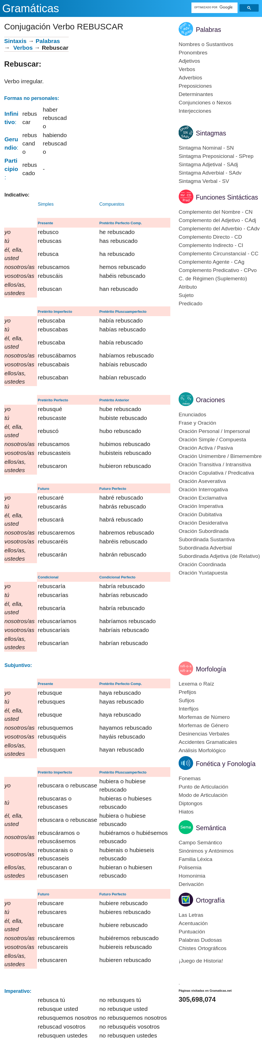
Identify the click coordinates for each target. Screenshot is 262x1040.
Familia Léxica (195, 859)
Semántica (211, 828)
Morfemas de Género (204, 725)
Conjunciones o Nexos (205, 102)
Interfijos (189, 709)
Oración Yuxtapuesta (203, 573)
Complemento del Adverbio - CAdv (219, 228)
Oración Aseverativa (202, 481)
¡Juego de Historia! (201, 961)
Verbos (23, 47)
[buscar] (214, 7)
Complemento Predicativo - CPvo (218, 270)
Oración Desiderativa (203, 523)
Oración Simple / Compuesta (212, 439)
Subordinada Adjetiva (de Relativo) (219, 556)
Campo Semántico (200, 842)
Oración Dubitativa (200, 514)
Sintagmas (211, 133)
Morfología (211, 669)
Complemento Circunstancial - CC (218, 253)
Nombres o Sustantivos (206, 44)
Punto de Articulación (203, 787)
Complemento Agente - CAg (211, 262)
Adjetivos (189, 61)
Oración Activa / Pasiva (206, 448)
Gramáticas (30, 8)
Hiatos (186, 812)
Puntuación (192, 932)
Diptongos (191, 803)
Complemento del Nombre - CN (216, 212)
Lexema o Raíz (196, 684)
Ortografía (210, 900)
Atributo (188, 287)
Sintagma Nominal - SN (206, 148)
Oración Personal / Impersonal (214, 431)
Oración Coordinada (202, 564)
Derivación (191, 884)
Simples (46, 204)
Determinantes (196, 94)
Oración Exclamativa (203, 498)
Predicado (191, 303)
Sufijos (186, 700)
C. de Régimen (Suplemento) (213, 278)
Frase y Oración (197, 423)
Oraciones (210, 400)
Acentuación (193, 923)
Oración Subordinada (204, 531)
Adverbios (190, 77)
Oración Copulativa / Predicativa (216, 473)
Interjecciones (195, 111)
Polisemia (190, 867)
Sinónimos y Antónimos (206, 851)
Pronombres (193, 53)
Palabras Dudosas (200, 940)
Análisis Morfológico (202, 750)
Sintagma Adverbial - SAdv (210, 173)
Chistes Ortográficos (202, 948)
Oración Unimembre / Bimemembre (220, 456)
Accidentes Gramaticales (208, 742)
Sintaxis (15, 41)
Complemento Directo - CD (210, 237)
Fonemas (190, 778)
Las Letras (191, 915)
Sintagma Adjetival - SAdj (208, 164)
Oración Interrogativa (203, 489)
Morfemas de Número (204, 717)
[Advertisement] (119, 76)
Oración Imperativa (201, 506)
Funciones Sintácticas (227, 197)
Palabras (48, 41)
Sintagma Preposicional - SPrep (216, 156)
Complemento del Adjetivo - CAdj (217, 220)
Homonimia (192, 876)
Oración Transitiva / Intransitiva (215, 464)
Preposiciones (195, 86)
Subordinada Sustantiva (207, 539)
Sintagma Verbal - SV (204, 181)
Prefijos (187, 692)
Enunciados (192, 414)
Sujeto (186, 295)
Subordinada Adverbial (205, 548)
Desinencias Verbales (204, 734)
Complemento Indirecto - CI (211, 245)
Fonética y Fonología (226, 763)
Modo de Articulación (203, 795)
